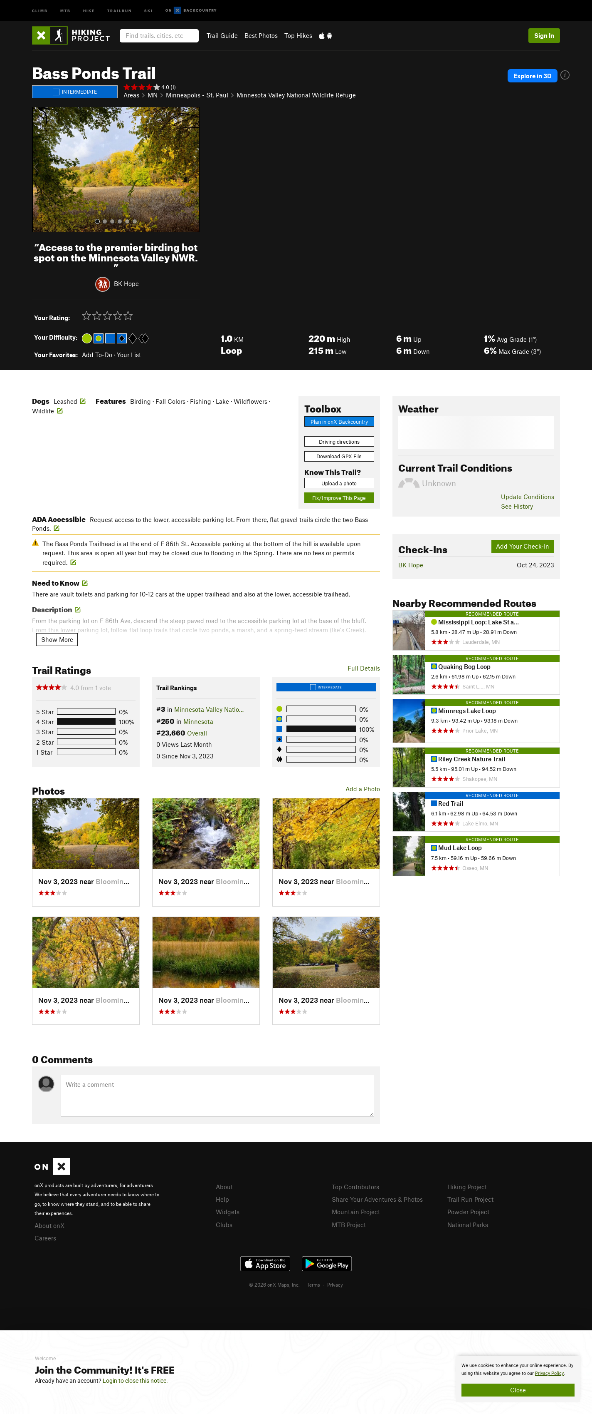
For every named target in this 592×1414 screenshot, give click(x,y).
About (224, 1186)
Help (222, 1199)
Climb (40, 10)
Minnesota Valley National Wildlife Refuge (296, 95)
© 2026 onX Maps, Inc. (274, 1283)
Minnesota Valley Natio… (209, 709)
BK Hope (126, 283)
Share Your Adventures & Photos (377, 1199)
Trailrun (119, 10)
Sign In (544, 35)
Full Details (364, 668)
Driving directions (339, 441)
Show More (57, 639)
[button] (40, 169)
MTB (65, 10)
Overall (197, 733)
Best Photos (261, 35)
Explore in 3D (535, 76)
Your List (129, 354)
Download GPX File (339, 456)
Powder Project (468, 1211)
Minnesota (198, 721)
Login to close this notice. (135, 1380)
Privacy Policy (549, 1373)
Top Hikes (298, 35)
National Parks (467, 1223)
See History (517, 506)
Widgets (227, 1211)
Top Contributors (355, 1186)
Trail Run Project (470, 1199)
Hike (89, 10)
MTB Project (349, 1223)
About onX (49, 1225)
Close (518, 1390)
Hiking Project (467, 1186)
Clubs (224, 1223)
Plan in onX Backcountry (339, 421)
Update (527, 496)
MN (153, 95)
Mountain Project (356, 1211)
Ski (148, 10)
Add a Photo (362, 789)
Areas (131, 95)
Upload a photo (339, 483)
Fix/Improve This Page (339, 498)
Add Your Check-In (522, 546)
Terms (313, 1283)
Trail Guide (222, 35)
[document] (518, 1379)
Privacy (335, 1283)
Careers (45, 1237)
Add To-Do (97, 354)
